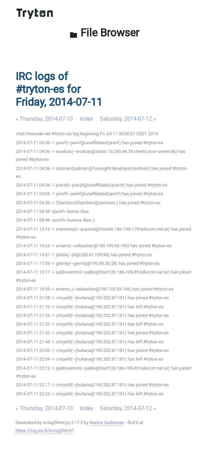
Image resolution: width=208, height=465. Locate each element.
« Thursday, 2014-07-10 (44, 118)
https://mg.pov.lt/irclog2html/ (44, 430)
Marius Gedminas (106, 422)
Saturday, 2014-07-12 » (128, 118)
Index (86, 118)
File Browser (104, 32)
